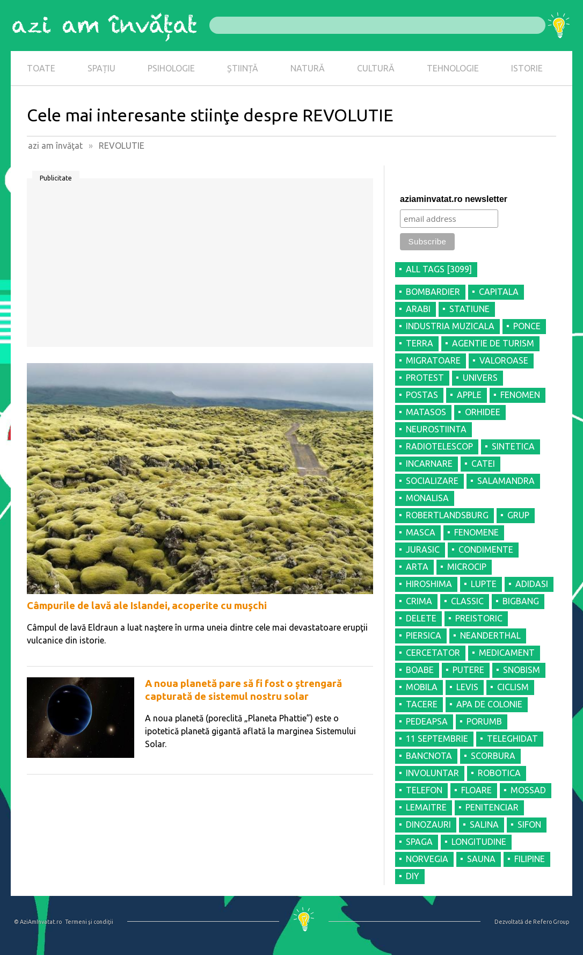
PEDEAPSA (427, 721)
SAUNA (481, 859)
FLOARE (476, 790)
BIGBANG (520, 601)
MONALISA (427, 498)
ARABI (418, 309)
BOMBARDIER (433, 291)
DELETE (421, 618)
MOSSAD (528, 790)
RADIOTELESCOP (439, 446)
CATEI (483, 463)
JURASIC (423, 549)
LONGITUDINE (478, 842)
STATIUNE (469, 309)
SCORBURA (493, 756)
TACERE (422, 704)
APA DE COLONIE (489, 704)
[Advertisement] (200, 266)
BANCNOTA (429, 756)
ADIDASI (531, 584)
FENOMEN (520, 395)
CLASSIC (467, 601)
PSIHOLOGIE (171, 68)
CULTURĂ (376, 68)
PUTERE (468, 670)
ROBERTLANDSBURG (447, 515)
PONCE (527, 326)
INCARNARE (429, 463)
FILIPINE (529, 859)
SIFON (529, 824)
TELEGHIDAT (512, 738)
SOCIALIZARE (432, 481)
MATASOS (426, 412)
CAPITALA (499, 291)
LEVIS (467, 687)
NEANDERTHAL (490, 635)
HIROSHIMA (429, 584)
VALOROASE (503, 360)
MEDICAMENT (507, 652)
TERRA (419, 343)
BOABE (420, 670)
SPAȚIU (101, 68)
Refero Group (551, 921)
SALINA (484, 824)
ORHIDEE (482, 412)
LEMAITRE (426, 807)
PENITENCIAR (492, 807)
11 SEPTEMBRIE (437, 738)
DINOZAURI (428, 824)
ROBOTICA (499, 773)
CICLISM (513, 687)
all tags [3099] (439, 269)
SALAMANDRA (506, 481)
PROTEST (425, 377)
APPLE (469, 395)
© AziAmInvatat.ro (38, 921)
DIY (412, 876)
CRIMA (419, 601)
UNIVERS (480, 377)
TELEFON (424, 790)
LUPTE (484, 584)
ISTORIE (527, 68)
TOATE (41, 68)
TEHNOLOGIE (453, 68)
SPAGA (419, 842)
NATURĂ (307, 68)
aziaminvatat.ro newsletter (453, 199)
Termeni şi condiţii (89, 921)
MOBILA (422, 687)
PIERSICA (423, 635)
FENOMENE (476, 532)
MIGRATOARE (433, 360)
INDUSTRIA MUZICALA (450, 326)
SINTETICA (513, 446)
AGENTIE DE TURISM (493, 343)
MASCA (420, 532)
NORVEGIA (427, 859)
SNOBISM (521, 670)
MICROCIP (466, 566)
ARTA (417, 566)
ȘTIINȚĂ (242, 68)
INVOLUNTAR (432, 773)
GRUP (518, 515)
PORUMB (484, 721)
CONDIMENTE (485, 549)
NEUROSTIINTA (436, 429)
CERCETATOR (433, 652)
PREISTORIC (478, 618)
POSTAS (422, 395)
